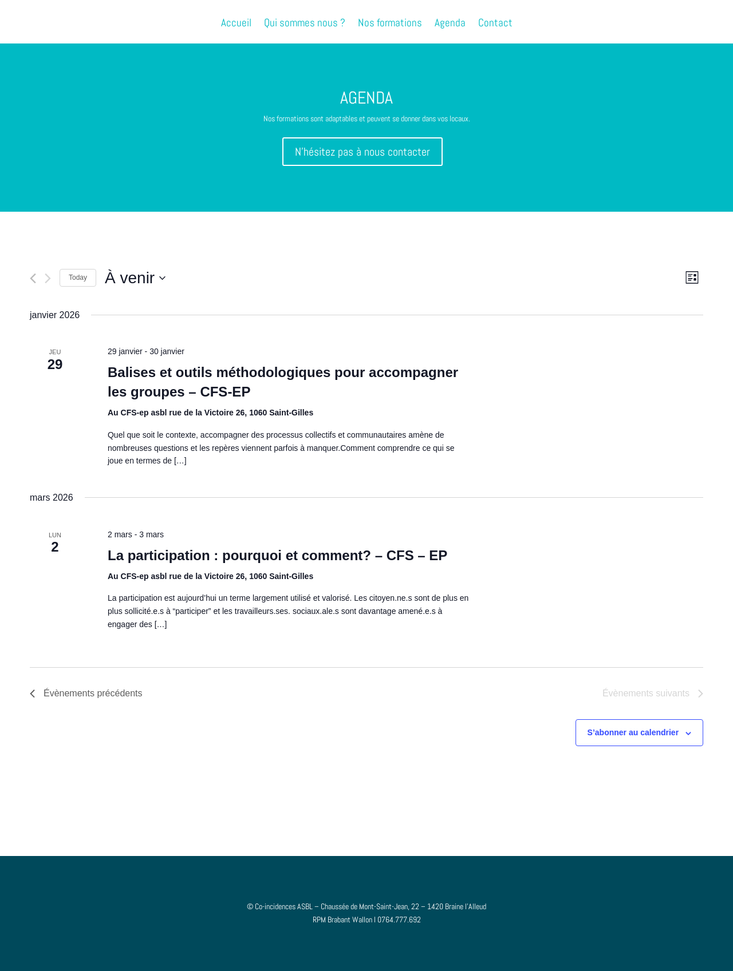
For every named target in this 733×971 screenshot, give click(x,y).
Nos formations (390, 24)
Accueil (236, 24)
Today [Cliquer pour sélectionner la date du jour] (78, 278)
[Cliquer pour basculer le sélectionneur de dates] (135, 278)
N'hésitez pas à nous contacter (362, 151)
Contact (495, 24)
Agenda (450, 24)
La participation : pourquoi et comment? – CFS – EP (277, 555)
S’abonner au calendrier (633, 732)
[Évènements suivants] (48, 278)
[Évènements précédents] (33, 278)
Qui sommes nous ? (304, 24)
